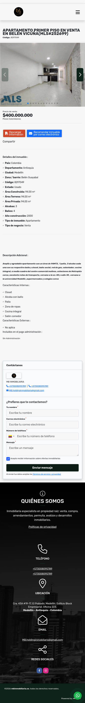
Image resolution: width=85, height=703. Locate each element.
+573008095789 (17, 386)
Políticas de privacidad (42, 526)
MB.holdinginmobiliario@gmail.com (26, 390)
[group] (42, 75)
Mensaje (11, 442)
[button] (28, 103)
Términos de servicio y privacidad (47, 474)
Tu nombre (12, 407)
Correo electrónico (16, 418)
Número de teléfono (16, 430)
